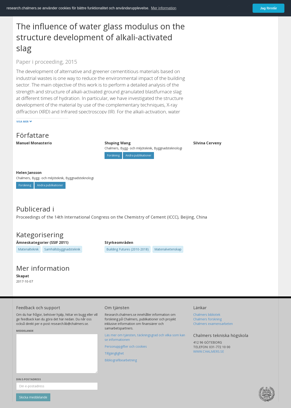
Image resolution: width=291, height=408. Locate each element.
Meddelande (24, 330)
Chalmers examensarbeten (213, 323)
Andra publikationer (138, 155)
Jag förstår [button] (268, 8)
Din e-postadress (28, 379)
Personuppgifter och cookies (126, 346)
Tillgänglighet (114, 353)
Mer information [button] (163, 8)
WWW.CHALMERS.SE (208, 351)
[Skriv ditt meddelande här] (57, 353)
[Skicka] (33, 397)
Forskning (113, 155)
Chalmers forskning (207, 319)
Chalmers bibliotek (206, 314)
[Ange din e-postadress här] (57, 386)
